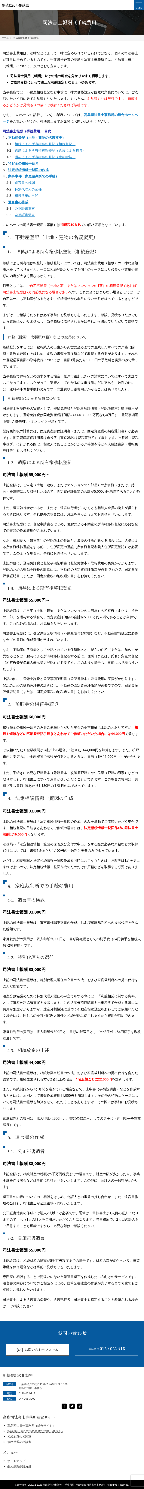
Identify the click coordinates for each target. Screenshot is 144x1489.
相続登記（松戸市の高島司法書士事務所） (35, 1431)
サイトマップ (16, 1461)
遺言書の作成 (18, 202)
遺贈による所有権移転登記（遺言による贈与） (50, 150)
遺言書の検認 (25, 182)
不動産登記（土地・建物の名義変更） (37, 137)
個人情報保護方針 (19, 1466)
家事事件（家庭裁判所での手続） (33, 176)
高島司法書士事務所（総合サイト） (31, 1426)
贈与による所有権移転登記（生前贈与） (45, 157)
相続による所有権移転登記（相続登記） (45, 144)
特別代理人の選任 (28, 189)
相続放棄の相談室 (19, 1436)
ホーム (5, 37)
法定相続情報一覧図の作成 (28, 169)
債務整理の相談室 (19, 1442)
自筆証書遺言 (25, 215)
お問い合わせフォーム (37, 1350)
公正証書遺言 (25, 208)
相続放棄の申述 (26, 195)
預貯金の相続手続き (23, 163)
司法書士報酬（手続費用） (26, 37)
